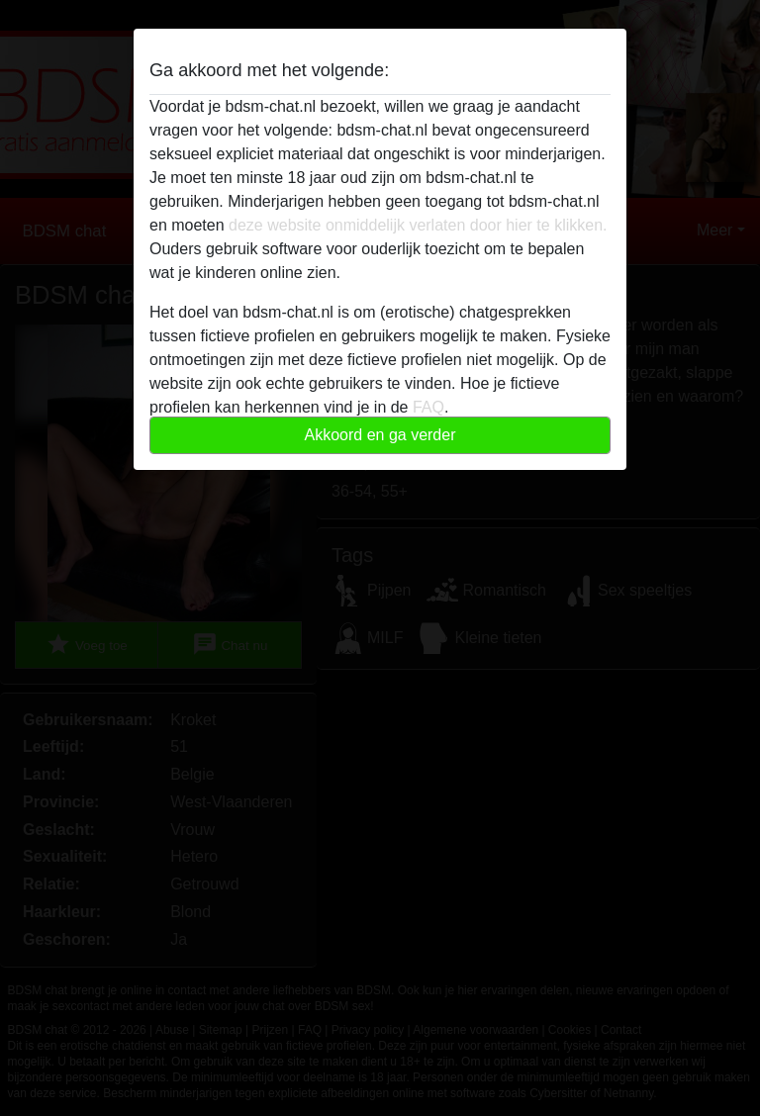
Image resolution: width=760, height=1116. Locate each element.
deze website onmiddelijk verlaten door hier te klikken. (418, 225)
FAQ (428, 407)
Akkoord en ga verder (380, 434)
